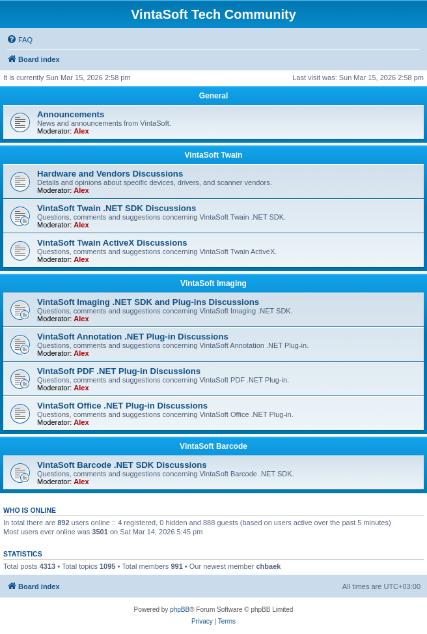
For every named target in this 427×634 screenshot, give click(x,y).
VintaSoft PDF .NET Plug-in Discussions (118, 371)
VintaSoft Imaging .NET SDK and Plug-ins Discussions (148, 302)
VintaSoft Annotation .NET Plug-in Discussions (132, 336)
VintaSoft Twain (214, 155)
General (213, 95)
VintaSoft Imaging (213, 283)
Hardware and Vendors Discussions (110, 174)
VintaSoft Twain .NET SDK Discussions (116, 208)
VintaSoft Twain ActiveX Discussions (112, 243)
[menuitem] (20, 40)
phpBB (179, 609)
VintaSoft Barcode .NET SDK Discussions (122, 465)
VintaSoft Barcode (213, 446)
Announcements (70, 114)
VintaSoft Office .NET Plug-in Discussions (122, 406)
